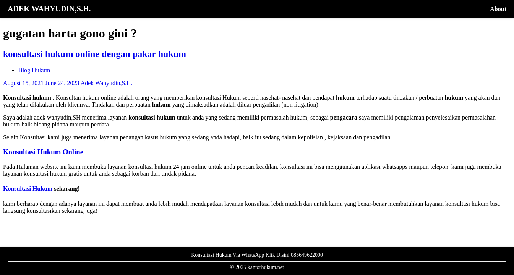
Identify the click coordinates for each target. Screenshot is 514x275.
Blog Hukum (34, 70)
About (498, 9)
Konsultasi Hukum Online (43, 152)
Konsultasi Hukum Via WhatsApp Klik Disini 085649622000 (257, 255)
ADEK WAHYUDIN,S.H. (49, 9)
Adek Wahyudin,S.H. (107, 83)
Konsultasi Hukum (28, 188)
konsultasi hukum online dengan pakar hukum (94, 54)
